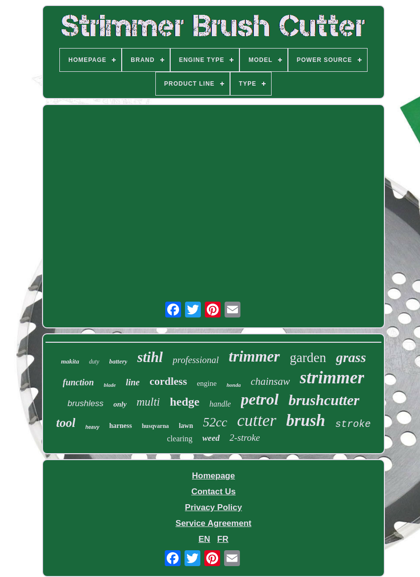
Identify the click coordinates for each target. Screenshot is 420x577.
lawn (186, 425)
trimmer (254, 356)
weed (211, 438)
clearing (179, 438)
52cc (215, 422)
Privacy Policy (213, 507)
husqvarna (155, 425)
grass (351, 357)
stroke (353, 424)
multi (148, 402)
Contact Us (213, 491)
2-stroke (245, 437)
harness (120, 425)
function (78, 382)
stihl (150, 357)
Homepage (213, 475)
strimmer (332, 377)
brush (306, 420)
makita (70, 361)
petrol (260, 399)
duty (94, 361)
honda (234, 385)
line (133, 382)
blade (110, 385)
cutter (256, 420)
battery (118, 361)
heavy (92, 427)
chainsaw (270, 381)
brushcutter (323, 400)
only (120, 404)
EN (204, 539)
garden (308, 357)
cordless (168, 381)
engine (207, 383)
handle (220, 404)
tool (66, 422)
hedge (184, 401)
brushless (85, 403)
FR (223, 539)
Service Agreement (213, 523)
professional (196, 360)
